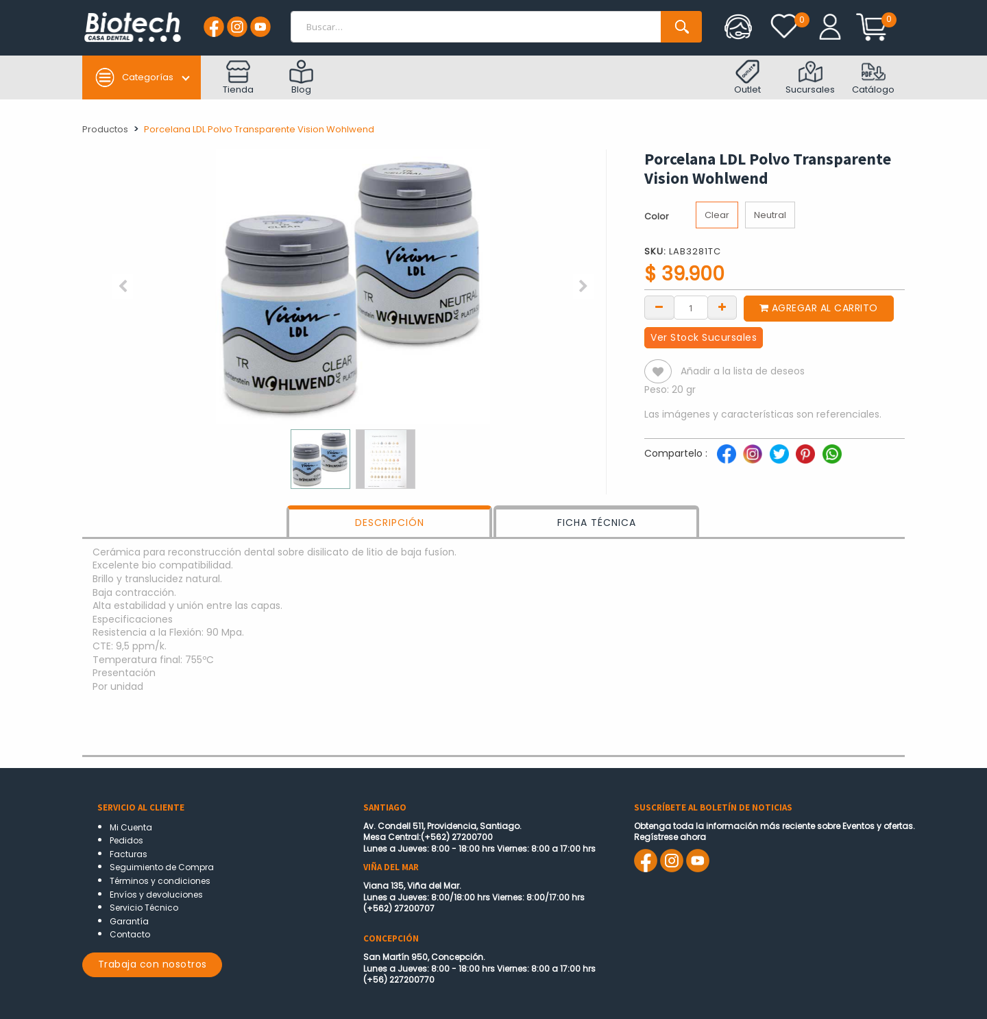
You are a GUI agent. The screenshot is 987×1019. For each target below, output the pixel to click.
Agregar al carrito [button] (818, 308)
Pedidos (126, 840)
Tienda (238, 78)
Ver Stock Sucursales (703, 337)
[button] (123, 287)
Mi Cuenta (131, 827)
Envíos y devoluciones (156, 894)
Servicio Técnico (144, 907)
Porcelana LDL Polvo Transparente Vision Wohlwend (259, 129)
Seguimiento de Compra (162, 867)
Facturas (128, 854)
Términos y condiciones (160, 881)
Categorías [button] (134, 77)
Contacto (130, 934)
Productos (105, 129)
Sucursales (810, 78)
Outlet (747, 78)
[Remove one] (659, 306)
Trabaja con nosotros (152, 964)
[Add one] (722, 306)
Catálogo (873, 78)
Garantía (129, 921)
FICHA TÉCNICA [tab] (596, 522)
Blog (301, 78)
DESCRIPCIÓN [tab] (389, 522)
